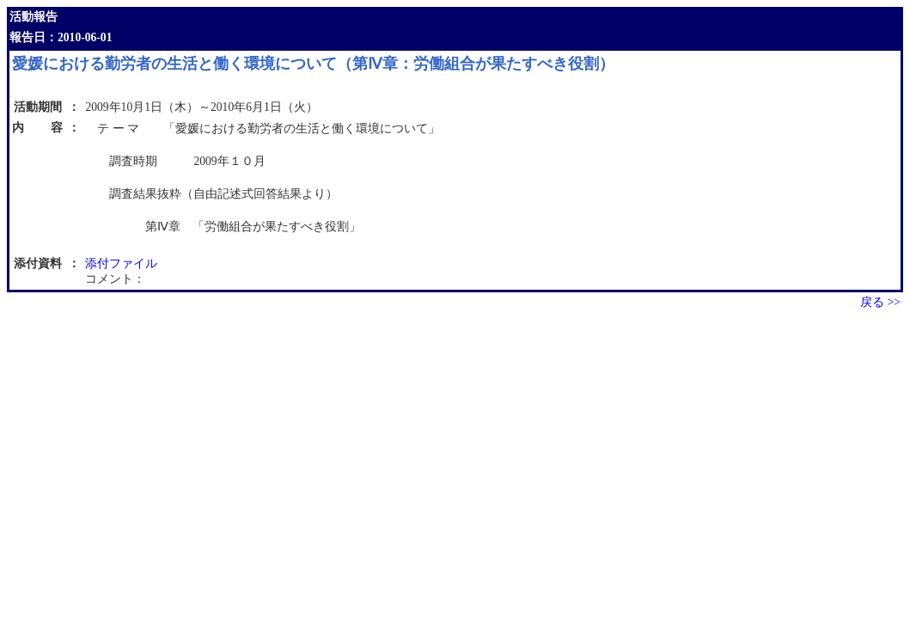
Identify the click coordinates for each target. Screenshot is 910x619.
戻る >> (880, 302)
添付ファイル (121, 263)
